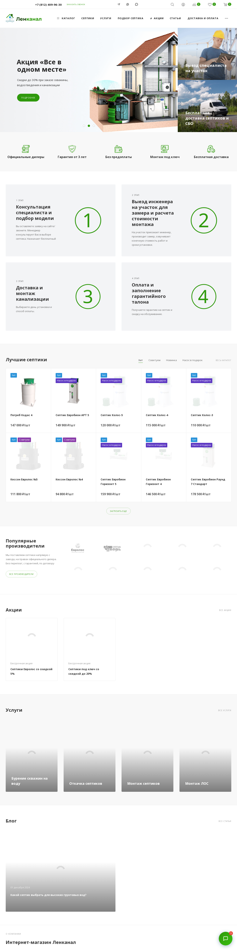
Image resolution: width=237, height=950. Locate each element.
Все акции (225, 609)
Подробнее (28, 97)
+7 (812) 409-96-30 (48, 4)
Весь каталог (223, 360)
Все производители (21, 573)
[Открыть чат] (225, 938)
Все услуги (224, 710)
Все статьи (225, 820)
